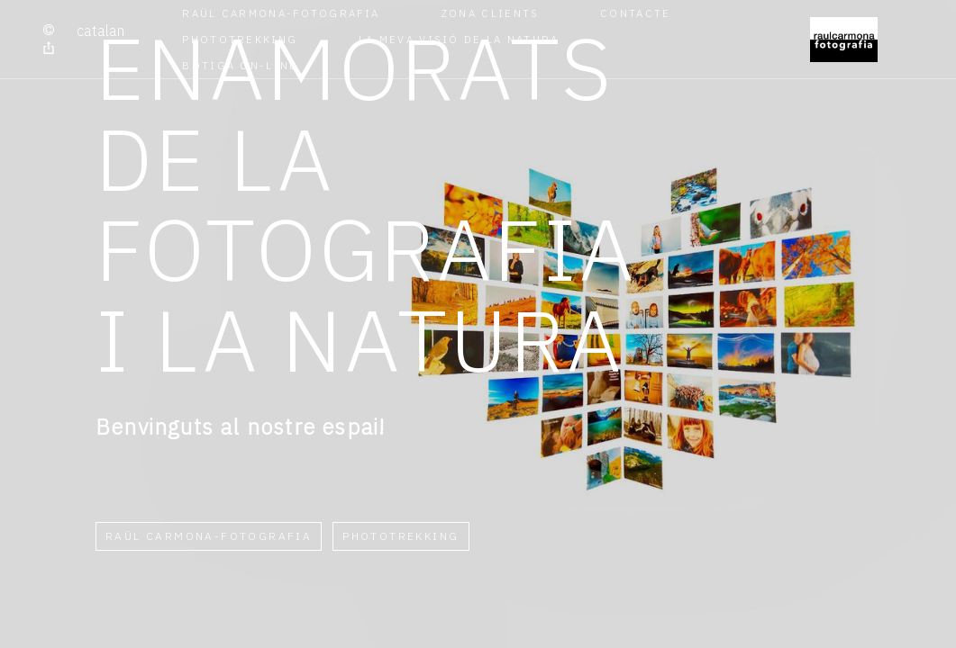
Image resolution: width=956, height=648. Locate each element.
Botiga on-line (239, 65)
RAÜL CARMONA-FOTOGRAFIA (280, 13)
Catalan (100, 31)
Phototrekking (239, 39)
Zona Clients (490, 13)
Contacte (635, 13)
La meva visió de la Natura (459, 39)
